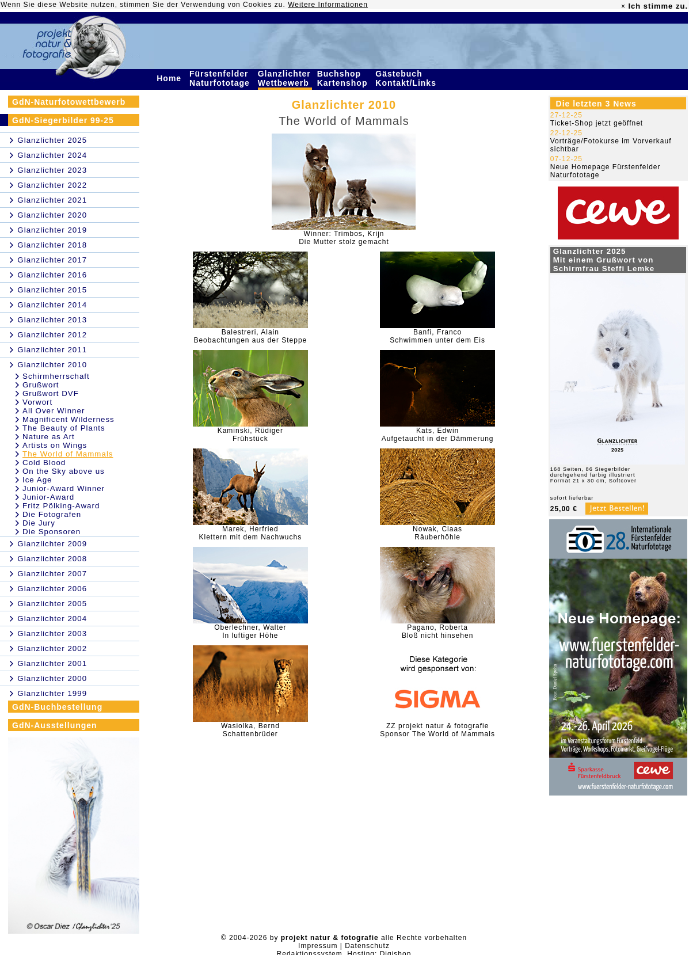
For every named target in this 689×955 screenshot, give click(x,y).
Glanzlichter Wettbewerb (285, 78)
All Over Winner (53, 410)
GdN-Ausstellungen (54, 725)
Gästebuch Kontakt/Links (407, 78)
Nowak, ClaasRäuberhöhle (437, 533)
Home (170, 78)
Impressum (317, 946)
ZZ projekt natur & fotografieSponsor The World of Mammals (437, 730)
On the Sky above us (63, 471)
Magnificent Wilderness (68, 419)
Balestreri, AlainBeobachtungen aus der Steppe (250, 336)
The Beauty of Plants (63, 428)
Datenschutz (367, 946)
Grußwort (40, 385)
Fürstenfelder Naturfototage (221, 78)
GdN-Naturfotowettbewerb (68, 101)
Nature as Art (48, 436)
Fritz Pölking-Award (61, 505)
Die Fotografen (51, 514)
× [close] (623, 6)
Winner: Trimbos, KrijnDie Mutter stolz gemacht (344, 238)
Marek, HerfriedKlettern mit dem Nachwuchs (250, 533)
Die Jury (38, 523)
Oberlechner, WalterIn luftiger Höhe (250, 631)
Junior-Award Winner (63, 488)
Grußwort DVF (50, 393)
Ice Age (37, 479)
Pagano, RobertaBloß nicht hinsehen (437, 631)
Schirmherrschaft (56, 376)
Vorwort (37, 402)
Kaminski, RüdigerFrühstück (250, 435)
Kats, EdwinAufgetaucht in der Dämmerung (438, 435)
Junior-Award (48, 497)
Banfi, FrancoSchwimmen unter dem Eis (437, 336)
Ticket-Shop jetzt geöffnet (596, 123)
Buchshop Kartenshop (344, 78)
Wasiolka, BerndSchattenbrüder (250, 730)
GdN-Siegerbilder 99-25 (63, 120)
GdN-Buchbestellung (57, 707)
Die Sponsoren (51, 531)
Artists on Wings (54, 445)
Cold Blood (44, 462)
